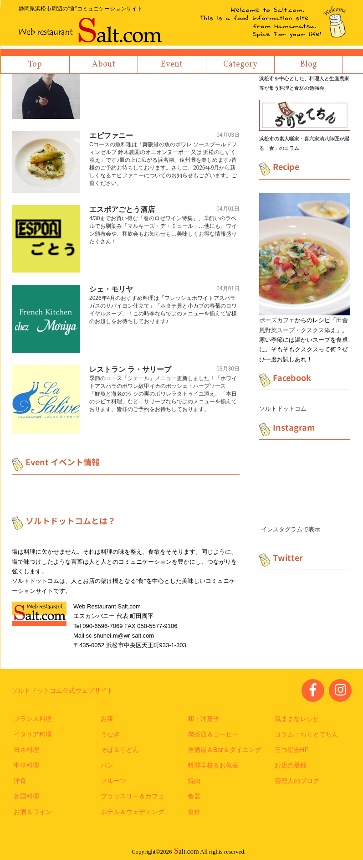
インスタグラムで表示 (290, 529)
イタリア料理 (33, 734)
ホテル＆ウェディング (132, 811)
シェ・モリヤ (111, 289)
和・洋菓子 (204, 718)
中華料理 (26, 765)
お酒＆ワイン (33, 811)
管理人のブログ (297, 780)
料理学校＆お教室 (213, 765)
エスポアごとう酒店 (122, 209)
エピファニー (111, 135)
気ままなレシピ (297, 718)
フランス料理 (33, 718)
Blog (308, 64)
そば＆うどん (120, 749)
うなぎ (110, 734)
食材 (194, 811)
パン (107, 765)
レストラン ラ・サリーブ (130, 369)
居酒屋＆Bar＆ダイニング (224, 749)
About (103, 64)
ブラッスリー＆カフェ (132, 796)
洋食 (20, 780)
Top (35, 64)
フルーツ (113, 780)
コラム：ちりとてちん (306, 734)
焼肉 (194, 780)
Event (172, 64)
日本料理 (26, 749)
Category (240, 64)
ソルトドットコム (283, 408)
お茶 (107, 718)
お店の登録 (291, 765)
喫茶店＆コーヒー (213, 734)
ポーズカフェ (277, 320)
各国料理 (26, 796)
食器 (194, 796)
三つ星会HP (292, 749)
